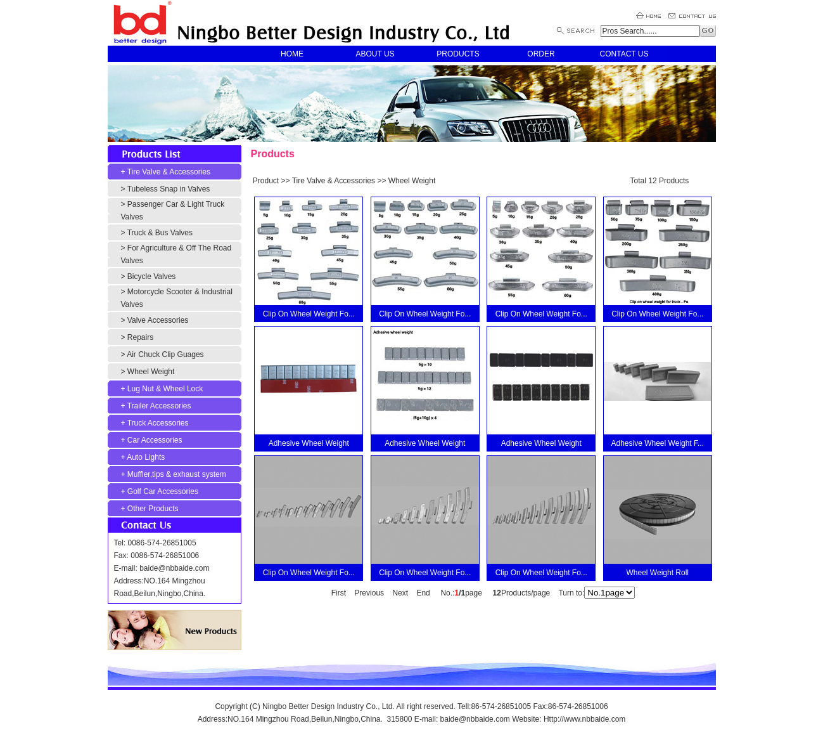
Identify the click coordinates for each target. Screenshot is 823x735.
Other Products (153, 508)
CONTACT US (624, 53)
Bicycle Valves (151, 276)
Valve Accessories (158, 320)
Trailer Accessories (159, 405)
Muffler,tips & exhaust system (176, 474)
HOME (292, 53)
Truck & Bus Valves (160, 232)
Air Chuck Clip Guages (165, 354)
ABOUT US (374, 53)
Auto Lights (146, 457)
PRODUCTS (458, 53)
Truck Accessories (158, 423)
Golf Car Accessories (162, 491)
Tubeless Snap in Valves (168, 189)
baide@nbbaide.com (174, 568)
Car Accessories (154, 440)
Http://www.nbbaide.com (584, 719)
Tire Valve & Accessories (168, 171)
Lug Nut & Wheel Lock (165, 388)
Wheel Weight (150, 371)
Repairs (140, 337)
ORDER (540, 53)
